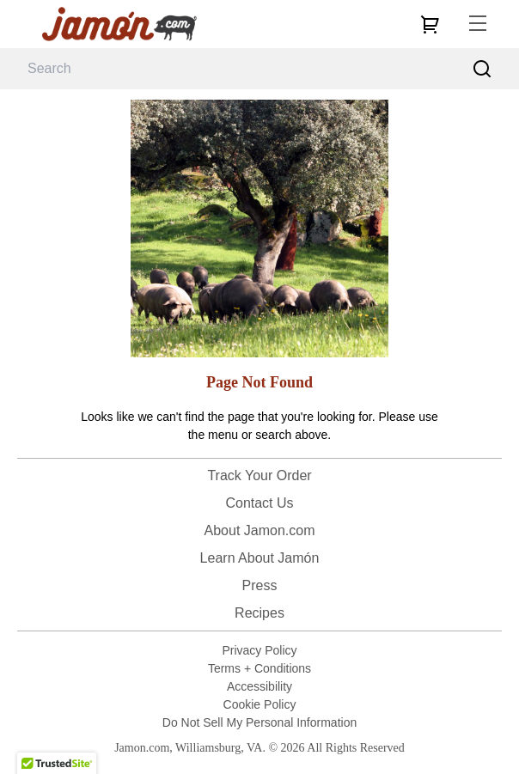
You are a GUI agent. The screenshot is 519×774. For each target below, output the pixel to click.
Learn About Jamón (260, 558)
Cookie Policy (259, 704)
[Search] (482, 69)
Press (260, 585)
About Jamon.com (260, 530)
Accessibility (259, 686)
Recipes (259, 613)
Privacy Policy (259, 650)
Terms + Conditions (259, 668)
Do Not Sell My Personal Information (259, 722)
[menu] (478, 24)
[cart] (430, 24)
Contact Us (259, 503)
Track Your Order (259, 475)
